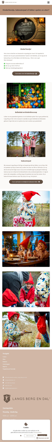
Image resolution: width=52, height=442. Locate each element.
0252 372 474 (8, 385)
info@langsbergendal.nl (11, 388)
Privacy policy (37, 432)
